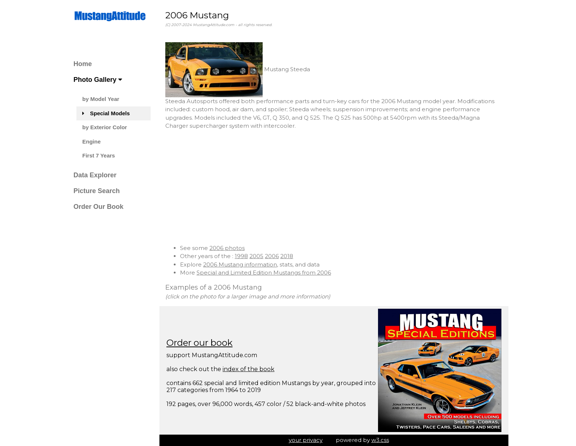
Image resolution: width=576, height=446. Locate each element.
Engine (91, 141)
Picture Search (96, 191)
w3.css (380, 439)
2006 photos (227, 247)
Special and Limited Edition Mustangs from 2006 (264, 272)
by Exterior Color (104, 127)
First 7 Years (98, 155)
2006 (272, 256)
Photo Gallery (97, 79)
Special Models (106, 113)
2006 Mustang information (240, 264)
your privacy (306, 439)
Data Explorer (94, 175)
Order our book (199, 342)
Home (82, 64)
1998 (241, 256)
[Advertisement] (334, 187)
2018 (286, 256)
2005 (256, 256)
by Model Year (100, 99)
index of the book (248, 369)
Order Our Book (98, 206)
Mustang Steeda (237, 69)
